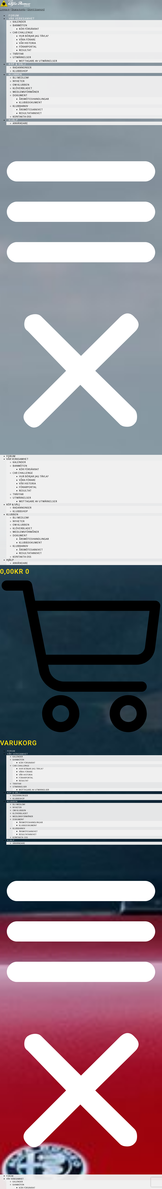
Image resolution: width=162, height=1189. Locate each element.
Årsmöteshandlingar (34, 98)
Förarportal (28, 46)
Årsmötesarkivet (31, 109)
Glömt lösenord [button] (35, 9)
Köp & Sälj (17, 64)
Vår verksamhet (22, 18)
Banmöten (20, 25)
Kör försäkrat (29, 28)
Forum (14, 15)
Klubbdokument (30, 102)
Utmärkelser (22, 57)
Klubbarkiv (20, 106)
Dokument (20, 95)
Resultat (25, 50)
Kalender (19, 21)
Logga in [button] (4, 9)
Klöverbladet (22, 88)
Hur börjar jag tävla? (34, 35)
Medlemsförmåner (26, 91)
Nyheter (19, 81)
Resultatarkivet (30, 113)
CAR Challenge (23, 32)
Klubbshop (20, 70)
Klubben (15, 74)
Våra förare (27, 39)
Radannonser (22, 67)
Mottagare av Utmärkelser (38, 60)
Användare (20, 123)
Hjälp (13, 120)
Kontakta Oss (22, 116)
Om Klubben (21, 84)
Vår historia (27, 43)
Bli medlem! (21, 77)
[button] (81, 290)
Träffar (18, 53)
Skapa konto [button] (18, 9)
